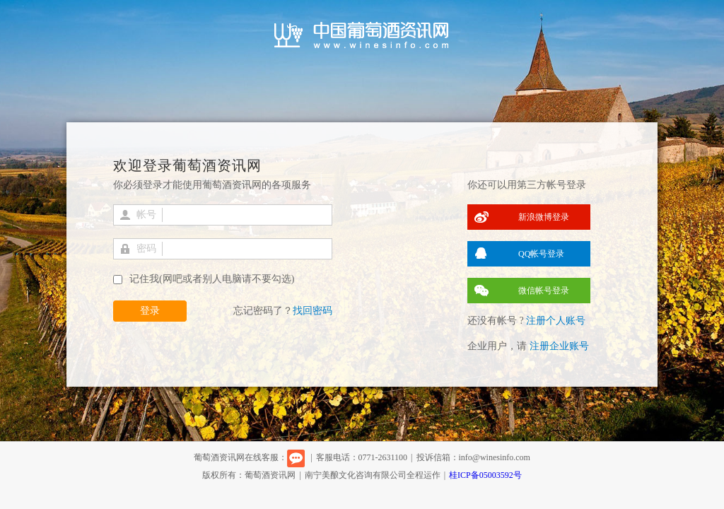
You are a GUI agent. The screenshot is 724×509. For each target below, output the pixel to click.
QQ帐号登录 (541, 254)
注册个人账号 (555, 320)
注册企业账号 (559, 346)
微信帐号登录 (543, 291)
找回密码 (312, 310)
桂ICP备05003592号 (485, 475)
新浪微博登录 (543, 217)
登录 (150, 310)
